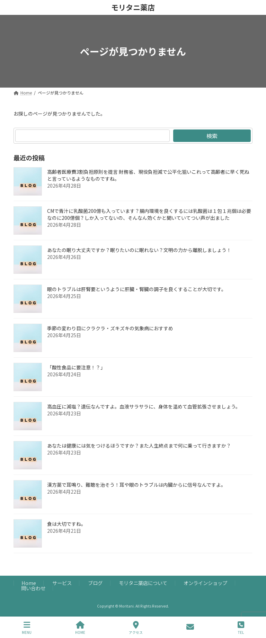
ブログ (95, 583)
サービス (62, 583)
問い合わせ (33, 588)
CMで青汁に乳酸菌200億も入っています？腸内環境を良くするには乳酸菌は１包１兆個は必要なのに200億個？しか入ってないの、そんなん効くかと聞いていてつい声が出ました (149, 214)
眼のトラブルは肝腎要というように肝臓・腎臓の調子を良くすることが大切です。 (136, 289)
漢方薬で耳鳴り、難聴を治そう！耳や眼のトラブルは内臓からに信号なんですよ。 (136, 484)
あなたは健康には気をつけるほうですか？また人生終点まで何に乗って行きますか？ (139, 445)
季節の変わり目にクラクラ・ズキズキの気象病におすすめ (110, 328)
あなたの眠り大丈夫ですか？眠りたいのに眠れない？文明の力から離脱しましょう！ (139, 249)
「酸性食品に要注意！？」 (76, 367)
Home (28, 583)
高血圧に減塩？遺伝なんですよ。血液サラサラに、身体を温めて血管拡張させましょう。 (143, 406)
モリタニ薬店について (143, 583)
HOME (80, 628)
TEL (241, 628)
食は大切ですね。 (66, 523)
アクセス (136, 628)
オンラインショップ (205, 583)
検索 (212, 136)
